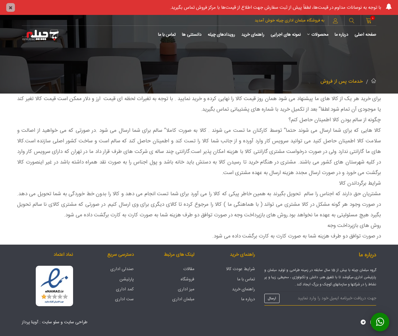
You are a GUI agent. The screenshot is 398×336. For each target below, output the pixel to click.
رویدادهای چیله (221, 35)
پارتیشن (126, 279)
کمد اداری (125, 289)
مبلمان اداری (183, 299)
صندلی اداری (122, 269)
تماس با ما (167, 35)
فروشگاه (187, 279)
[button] (351, 21)
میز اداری (186, 289)
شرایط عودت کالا (240, 269)
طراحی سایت (75, 322)
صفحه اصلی (365, 35)
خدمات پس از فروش (342, 81)
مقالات (188, 269)
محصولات (317, 35)
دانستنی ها (191, 35)
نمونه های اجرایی (286, 35)
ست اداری (124, 299)
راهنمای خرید (252, 35)
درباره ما (341, 35)
